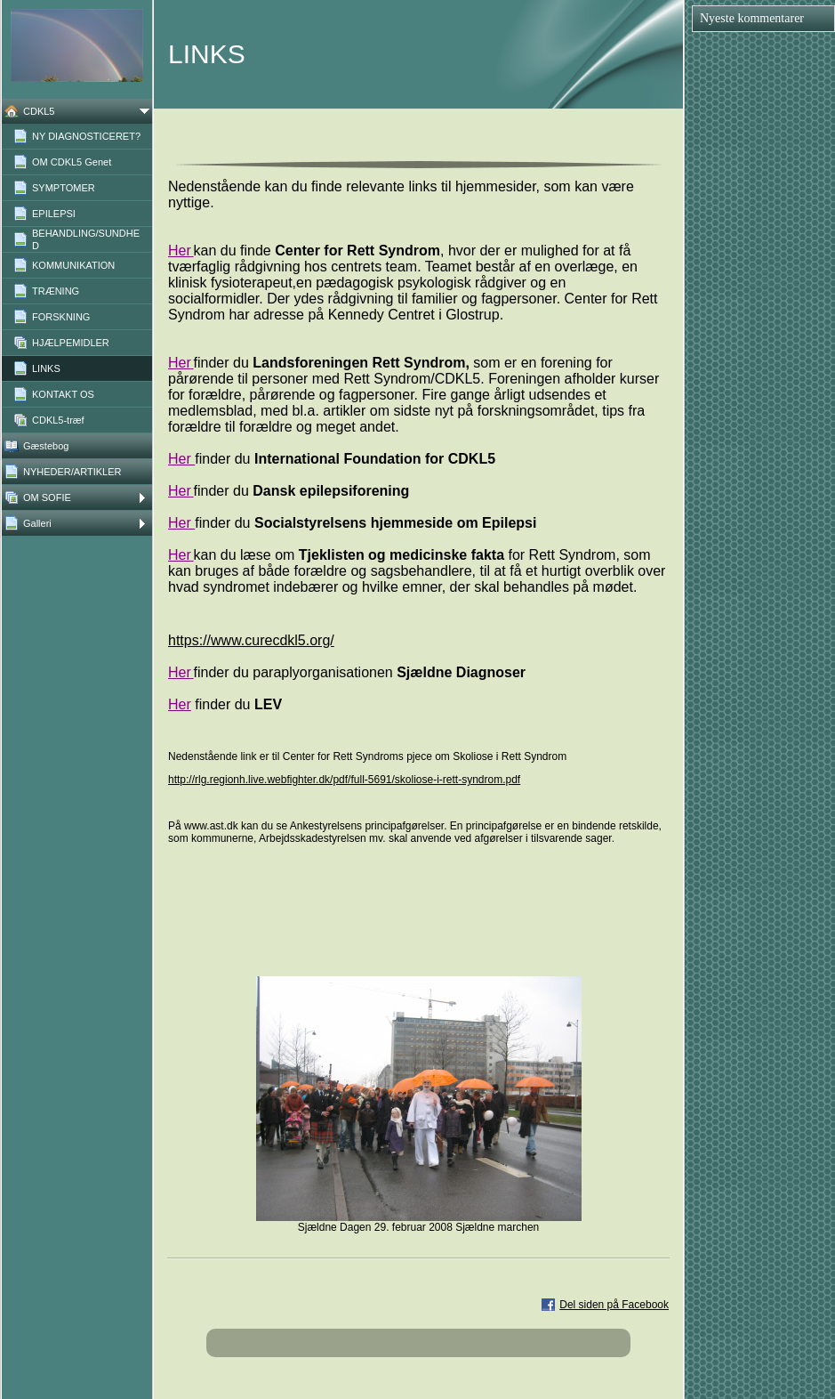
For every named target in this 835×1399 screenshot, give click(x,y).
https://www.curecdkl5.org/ (251, 640)
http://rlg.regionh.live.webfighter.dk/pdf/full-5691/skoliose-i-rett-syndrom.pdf (344, 779)
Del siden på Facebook (614, 1304)
